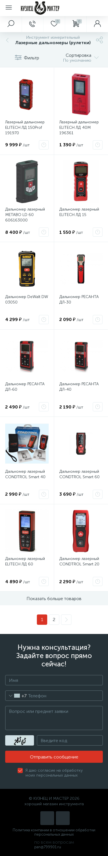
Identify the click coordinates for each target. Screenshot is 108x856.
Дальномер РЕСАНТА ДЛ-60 (25, 387)
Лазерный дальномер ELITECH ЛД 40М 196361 (79, 127)
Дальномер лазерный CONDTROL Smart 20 (79, 561)
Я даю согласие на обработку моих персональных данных (54, 773)
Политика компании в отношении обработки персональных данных (54, 832)
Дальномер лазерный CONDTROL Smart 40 (25, 474)
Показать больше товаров (54, 598)
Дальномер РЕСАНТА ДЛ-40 (79, 387)
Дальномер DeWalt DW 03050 (26, 299)
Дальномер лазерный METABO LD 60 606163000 (25, 215)
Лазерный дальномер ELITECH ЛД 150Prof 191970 (25, 127)
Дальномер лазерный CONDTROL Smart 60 (79, 474)
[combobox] (15, 696)
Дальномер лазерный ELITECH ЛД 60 (25, 561)
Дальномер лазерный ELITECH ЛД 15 (79, 212)
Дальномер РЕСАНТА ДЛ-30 (79, 299)
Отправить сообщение (54, 757)
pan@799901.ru (47, 847)
